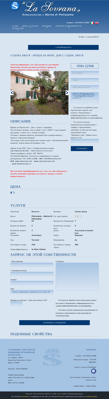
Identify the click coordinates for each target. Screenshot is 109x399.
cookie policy (91, 396)
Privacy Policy (91, 386)
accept (25, 396)
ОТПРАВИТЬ (82, 148)
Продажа (47, 26)
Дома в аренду (30, 26)
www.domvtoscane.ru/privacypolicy (86, 118)
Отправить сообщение (54, 322)
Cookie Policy (79, 386)
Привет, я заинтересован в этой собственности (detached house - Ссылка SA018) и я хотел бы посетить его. (85, 97)
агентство (18, 28)
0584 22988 (85, 66)
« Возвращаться (63, 47)
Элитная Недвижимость (68, 26)
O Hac (15, 26)
